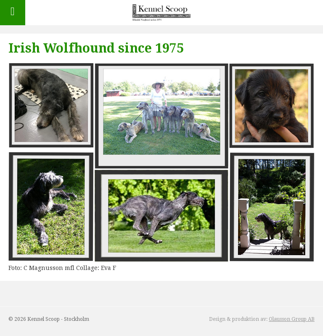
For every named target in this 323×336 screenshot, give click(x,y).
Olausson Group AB (292, 319)
